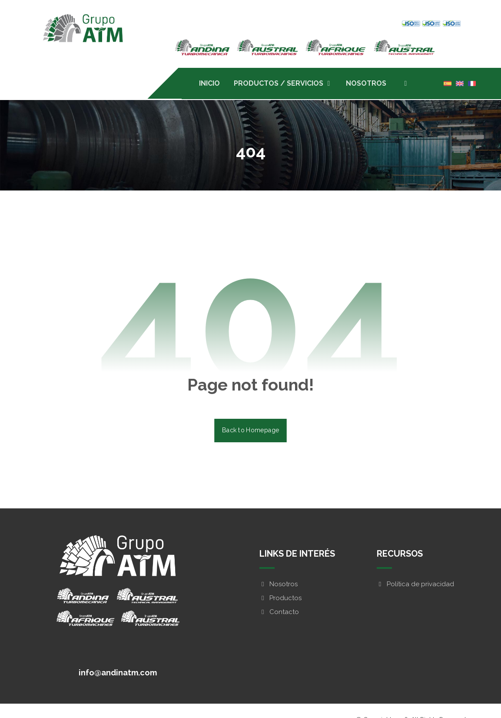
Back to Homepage (250, 431)
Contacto (279, 613)
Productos (280, 599)
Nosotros (278, 585)
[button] (405, 83)
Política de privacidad (415, 585)
